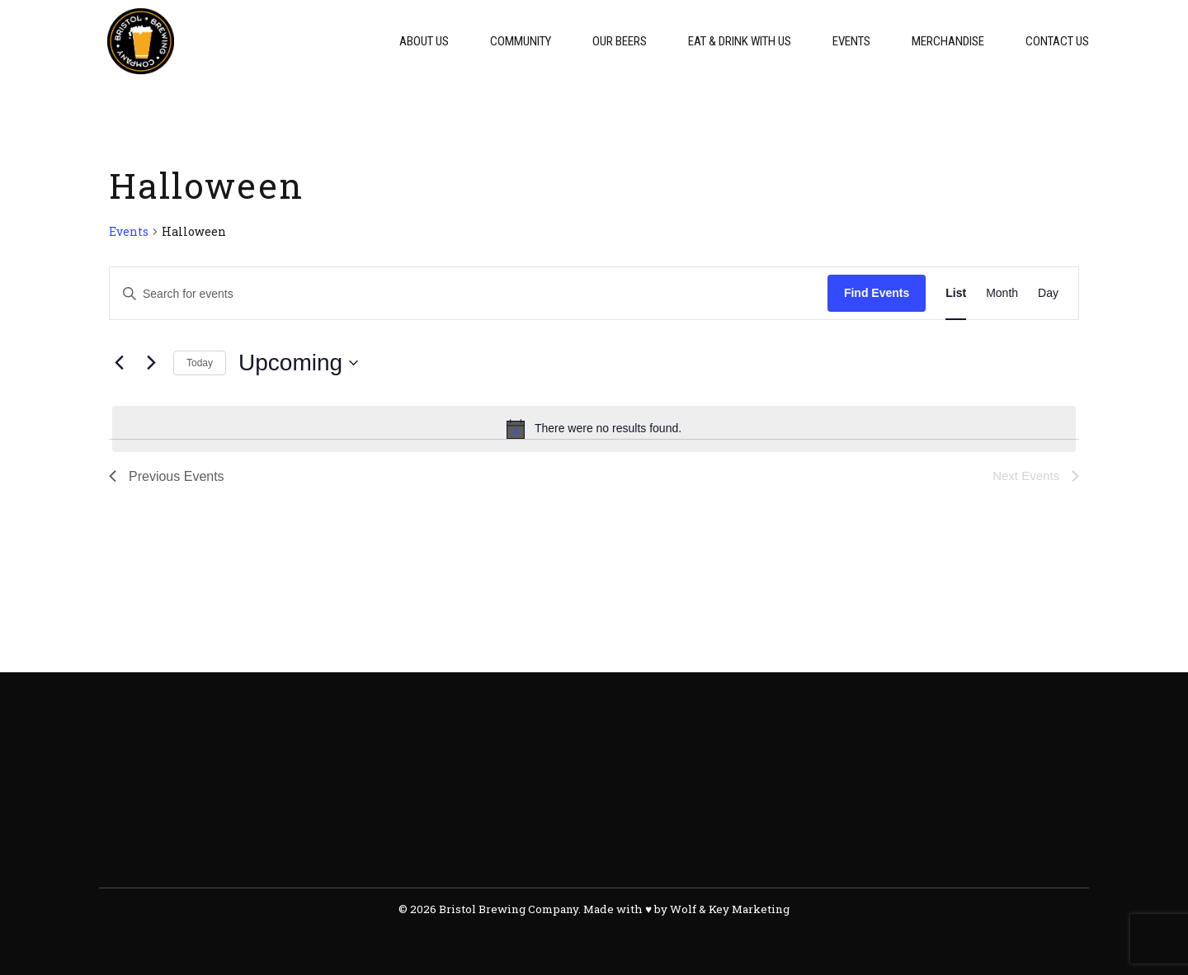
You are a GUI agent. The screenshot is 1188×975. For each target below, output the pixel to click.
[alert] (594, 429)
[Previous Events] (119, 363)
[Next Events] (151, 363)
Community (520, 41)
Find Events (876, 292)
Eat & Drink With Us (739, 41)
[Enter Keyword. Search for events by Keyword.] (468, 293)
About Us (424, 41)
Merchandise (948, 41)
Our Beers (619, 41)
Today (199, 363)
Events (851, 41)
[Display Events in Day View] (1048, 293)
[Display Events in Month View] (1002, 293)
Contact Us (1057, 41)
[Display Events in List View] (955, 293)
